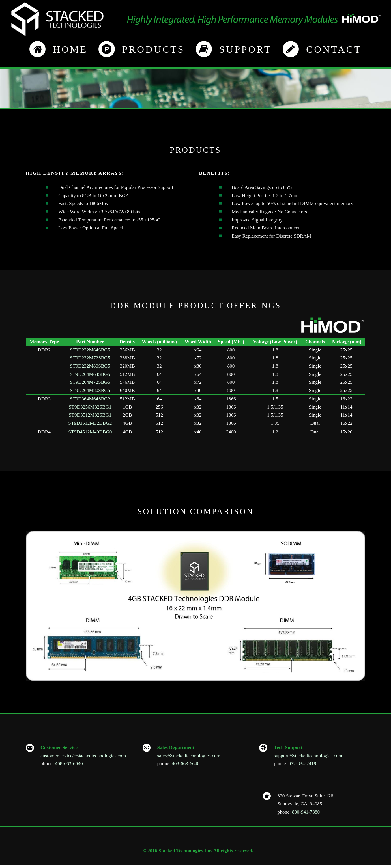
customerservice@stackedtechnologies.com (83, 755)
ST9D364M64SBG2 (90, 399)
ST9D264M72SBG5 (90, 382)
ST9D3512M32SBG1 (90, 415)
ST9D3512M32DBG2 (90, 423)
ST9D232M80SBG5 (90, 366)
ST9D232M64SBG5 (90, 350)
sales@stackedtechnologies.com (188, 755)
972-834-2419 (302, 763)
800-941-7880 (306, 812)
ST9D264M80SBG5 (90, 390)
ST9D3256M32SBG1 (90, 407)
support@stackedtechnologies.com (308, 755)
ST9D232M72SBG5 (90, 358)
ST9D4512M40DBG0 (90, 432)
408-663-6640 (69, 763)
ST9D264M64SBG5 (90, 374)
